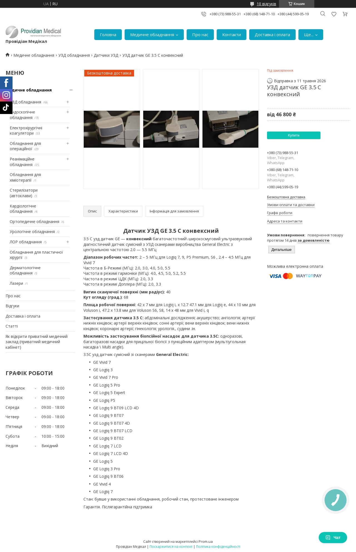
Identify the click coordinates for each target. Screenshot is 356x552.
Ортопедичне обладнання (34, 221)
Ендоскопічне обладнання (22, 114)
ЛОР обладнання (26, 241)
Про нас (200, 34)
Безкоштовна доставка (286, 197)
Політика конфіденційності (218, 546)
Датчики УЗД (106, 55)
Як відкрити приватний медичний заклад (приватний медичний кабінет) (37, 342)
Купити (294, 135)
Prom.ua (206, 541)
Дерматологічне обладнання (25, 270)
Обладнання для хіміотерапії (25, 177)
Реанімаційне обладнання (22, 161)
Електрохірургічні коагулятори (26, 130)
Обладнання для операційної (25, 146)
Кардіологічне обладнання (23, 208)
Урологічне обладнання (32, 231)
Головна (108, 34)
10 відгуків (266, 3)
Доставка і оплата (272, 34)
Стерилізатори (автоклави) (24, 192)
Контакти (231, 34)
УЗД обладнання (74, 55)
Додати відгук (333, 14)
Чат (332, 537)
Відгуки (12, 305)
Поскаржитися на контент (171, 546)
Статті (12, 326)
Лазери (16, 283)
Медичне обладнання (152, 34)
